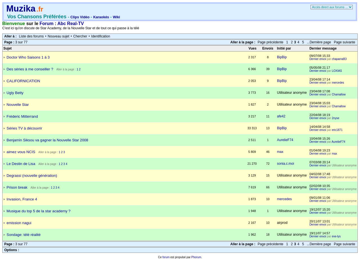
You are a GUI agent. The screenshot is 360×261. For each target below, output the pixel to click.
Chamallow (339, 94)
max (280, 152)
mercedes (338, 82)
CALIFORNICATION (23, 81)
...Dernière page (319, 42)
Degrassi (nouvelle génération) (31, 175)
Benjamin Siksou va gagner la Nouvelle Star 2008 (47, 140)
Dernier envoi (317, 59)
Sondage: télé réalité (23, 235)
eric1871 (337, 129)
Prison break (16, 187)
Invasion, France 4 (21, 199)
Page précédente (270, 42)
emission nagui (18, 223)
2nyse (335, 118)
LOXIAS (337, 70)
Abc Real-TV (70, 23)
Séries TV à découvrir (24, 128)
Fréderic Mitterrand (22, 116)
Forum (47, 23)
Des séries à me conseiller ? (29, 69)
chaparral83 (339, 59)
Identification (100, 36)
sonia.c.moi (285, 164)
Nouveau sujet (58, 36)
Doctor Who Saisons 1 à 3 (28, 57)
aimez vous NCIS (20, 152)
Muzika (20, 9)
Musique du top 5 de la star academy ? (38, 211)
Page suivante (344, 42)
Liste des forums (31, 36)
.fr (39, 9)
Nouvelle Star (17, 104)
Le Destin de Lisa (20, 164)
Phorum (196, 257)
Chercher (80, 36)
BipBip (282, 57)
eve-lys (336, 236)
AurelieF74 (285, 140)
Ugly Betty (14, 93)
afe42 (281, 116)
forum (166, 257)
